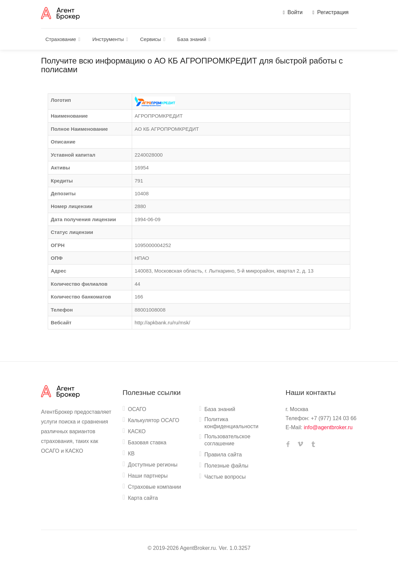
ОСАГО (137, 409)
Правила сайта (223, 454)
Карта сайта (143, 498)
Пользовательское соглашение (227, 440)
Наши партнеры (148, 476)
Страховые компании (154, 487)
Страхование (60, 39)
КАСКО (137, 431)
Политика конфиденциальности (231, 422)
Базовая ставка (147, 442)
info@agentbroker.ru (328, 427)
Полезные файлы (226, 466)
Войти (293, 12)
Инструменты (108, 39)
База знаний (191, 39)
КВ (131, 453)
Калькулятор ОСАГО (154, 420)
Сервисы (150, 39)
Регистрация (331, 12)
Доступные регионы (153, 465)
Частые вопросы (225, 477)
